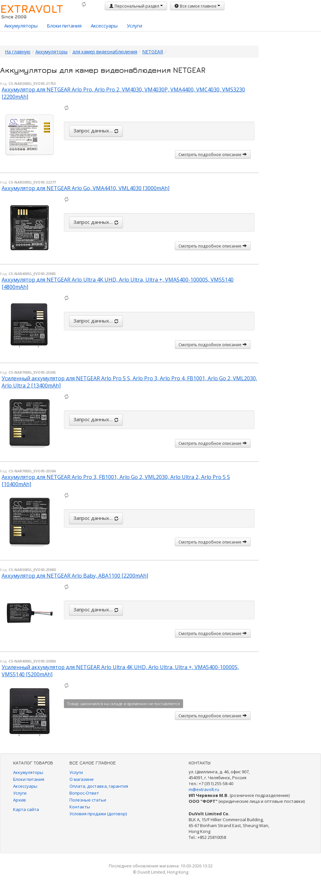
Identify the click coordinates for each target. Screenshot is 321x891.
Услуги (134, 25)
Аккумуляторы (21, 25)
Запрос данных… (96, 130)
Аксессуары (104, 25)
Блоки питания (64, 25)
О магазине (81, 779)
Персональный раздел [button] (136, 6)
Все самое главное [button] (197, 6)
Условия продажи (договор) (98, 814)
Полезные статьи (87, 800)
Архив (19, 800)
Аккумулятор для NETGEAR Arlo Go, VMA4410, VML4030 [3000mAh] (85, 188)
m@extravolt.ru (204, 789)
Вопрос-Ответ (84, 793)
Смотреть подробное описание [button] (213, 154)
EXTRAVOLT (31, 8)
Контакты (79, 807)
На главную (17, 52)
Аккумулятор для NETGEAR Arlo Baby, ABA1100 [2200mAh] (75, 575)
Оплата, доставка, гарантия (98, 786)
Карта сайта (26, 809)
